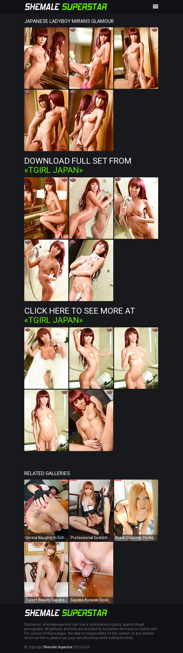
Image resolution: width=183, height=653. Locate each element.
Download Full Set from (77, 165)
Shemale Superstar (58, 647)
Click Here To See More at (79, 315)
